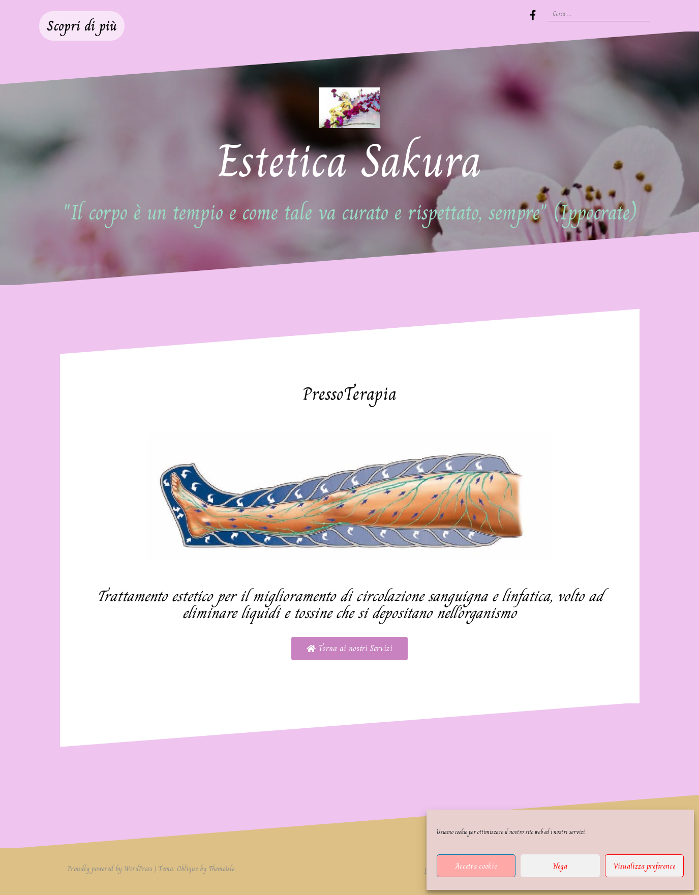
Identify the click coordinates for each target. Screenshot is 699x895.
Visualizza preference (644, 866)
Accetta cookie (476, 866)
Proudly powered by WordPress (110, 868)
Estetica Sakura (349, 161)
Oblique (187, 868)
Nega (560, 866)
